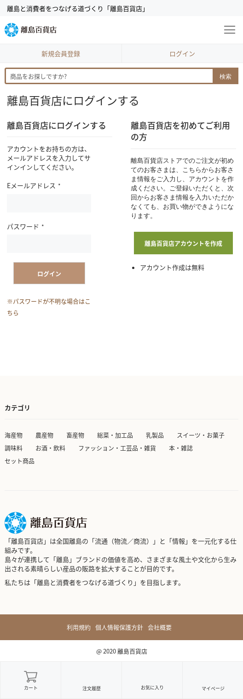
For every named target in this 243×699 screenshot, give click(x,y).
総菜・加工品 (115, 434)
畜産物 (75, 434)
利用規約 (79, 627)
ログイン (182, 53)
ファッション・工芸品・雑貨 (117, 447)
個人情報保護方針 (119, 627)
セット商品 (20, 460)
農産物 (44, 434)
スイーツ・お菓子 (201, 434)
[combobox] (121, 76)
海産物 (14, 434)
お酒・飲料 (50, 447)
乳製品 (155, 434)
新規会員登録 (60, 53)
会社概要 (160, 627)
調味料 (14, 447)
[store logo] (31, 30)
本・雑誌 (181, 447)
